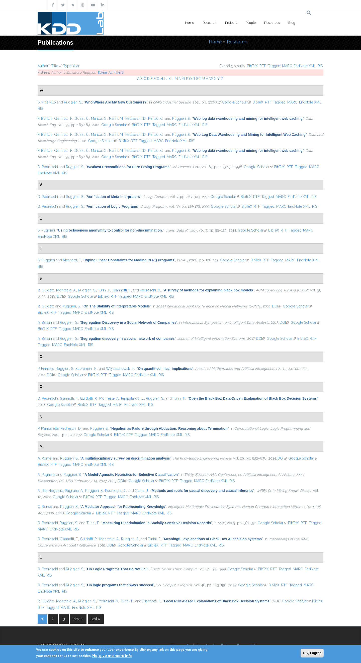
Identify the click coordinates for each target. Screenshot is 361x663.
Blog (291, 23)
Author (43, 66)
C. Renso (45, 507)
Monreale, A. (66, 290)
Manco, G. (99, 119)
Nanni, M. (116, 119)
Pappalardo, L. (132, 398)
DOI (61, 296)
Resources (272, 23)
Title (54, 66)
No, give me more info (112, 656)
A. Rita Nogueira (50, 491)
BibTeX (252, 66)
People (250, 23)
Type (67, 66)
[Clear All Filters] (111, 72)
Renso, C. (155, 119)
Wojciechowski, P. (120, 369)
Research (210, 23)
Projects (231, 23)
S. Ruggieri (46, 230)
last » (96, 619)
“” (115, 102)
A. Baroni (45, 322)
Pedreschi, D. (135, 119)
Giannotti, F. (63, 119)
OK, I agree (312, 653)
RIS (320, 66)
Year (75, 66)
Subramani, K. (86, 369)
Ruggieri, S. (73, 102)
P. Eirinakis (46, 369)
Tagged (274, 66)
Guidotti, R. (89, 398)
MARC (287, 66)
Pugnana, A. (74, 491)
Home (189, 23)
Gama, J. (142, 491)
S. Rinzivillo (47, 102)
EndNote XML (305, 66)
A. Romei (45, 458)
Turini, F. (104, 290)
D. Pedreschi (48, 167)
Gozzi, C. (81, 119)
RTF (262, 66)
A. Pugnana (46, 475)
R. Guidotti (46, 290)
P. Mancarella (48, 428)
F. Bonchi (45, 119)
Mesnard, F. (72, 260)
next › (78, 619)
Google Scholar (236, 102)
